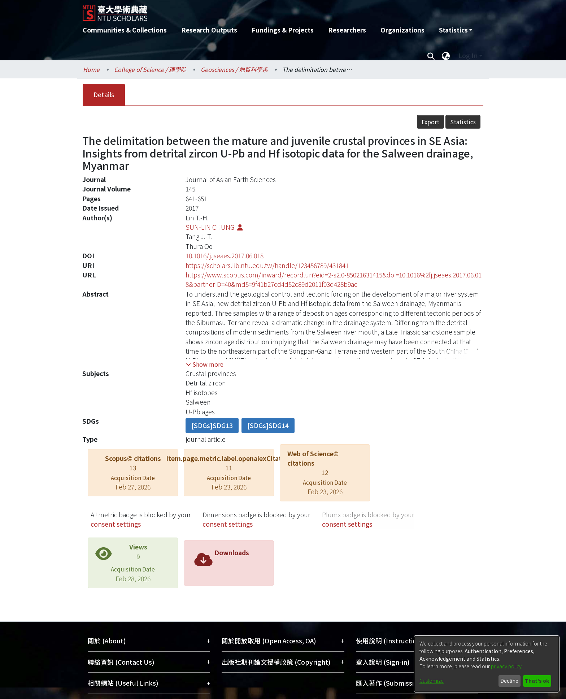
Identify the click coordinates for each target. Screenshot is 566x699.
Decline (509, 680)
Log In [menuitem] (468, 55)
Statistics (463, 121)
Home (91, 69)
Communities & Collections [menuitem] (125, 29)
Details (103, 94)
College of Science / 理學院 (150, 69)
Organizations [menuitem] (402, 29)
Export (430, 121)
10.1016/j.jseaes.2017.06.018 (225, 255)
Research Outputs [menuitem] (209, 29)
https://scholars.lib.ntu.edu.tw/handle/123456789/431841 (267, 265)
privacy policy (506, 666)
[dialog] (486, 664)
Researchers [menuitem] (347, 29)
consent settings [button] (116, 523)
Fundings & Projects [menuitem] (283, 29)
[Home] (244, 10)
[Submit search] (430, 55)
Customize (431, 680)
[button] (205, 364)
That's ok (537, 680)
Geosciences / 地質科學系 (234, 69)
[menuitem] (455, 30)
